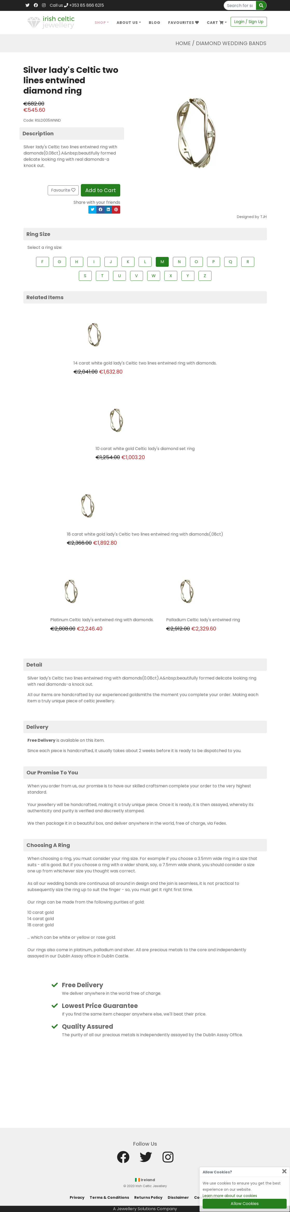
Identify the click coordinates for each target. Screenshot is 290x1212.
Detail (34, 664)
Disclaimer (178, 1197)
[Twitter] (27, 5)
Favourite (63, 190)
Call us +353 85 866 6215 (77, 5)
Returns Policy (148, 1197)
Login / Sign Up (249, 22)
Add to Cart (100, 190)
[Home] (51, 22)
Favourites (183, 22)
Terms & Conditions (109, 1197)
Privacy (77, 1197)
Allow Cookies (245, 1204)
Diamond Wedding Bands (231, 43)
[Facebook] (36, 5)
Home (183, 43)
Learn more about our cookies (230, 1195)
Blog (154, 22)
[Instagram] (43, 5)
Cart (215, 22)
